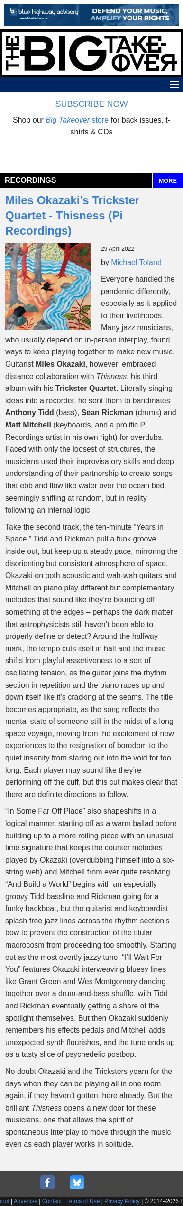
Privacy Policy (122, 1201)
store (77, 120)
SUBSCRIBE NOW (91, 104)
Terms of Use (83, 1201)
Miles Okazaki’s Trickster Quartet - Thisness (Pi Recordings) (72, 215)
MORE (168, 180)
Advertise (25, 1201)
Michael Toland (136, 262)
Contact (52, 1201)
